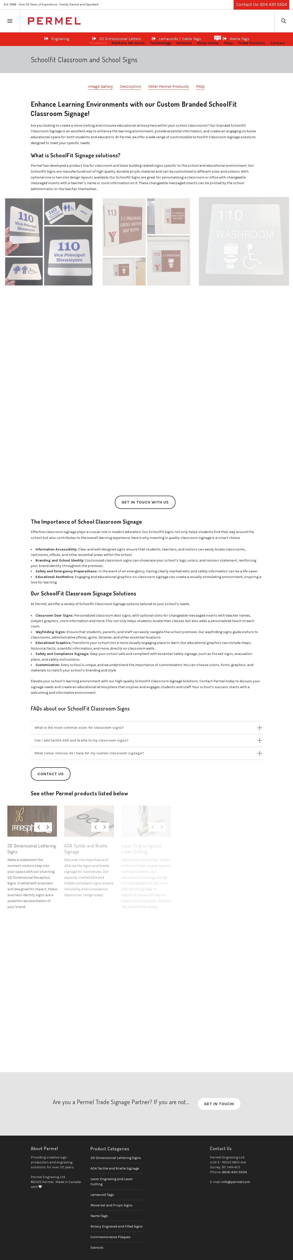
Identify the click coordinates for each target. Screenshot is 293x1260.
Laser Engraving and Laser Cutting (111, 1181)
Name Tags (99, 1216)
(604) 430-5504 (234, 1172)
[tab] (146, 728)
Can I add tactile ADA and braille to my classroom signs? (81, 740)
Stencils (96, 1247)
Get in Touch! (219, 1103)
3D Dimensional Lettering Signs (115, 1158)
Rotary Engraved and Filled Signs (116, 1226)
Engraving (56, 38)
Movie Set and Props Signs (111, 1205)
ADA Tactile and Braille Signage (114, 1168)
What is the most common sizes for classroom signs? (79, 728)
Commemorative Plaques (110, 1237)
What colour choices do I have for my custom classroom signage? (89, 753)
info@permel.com (236, 1182)
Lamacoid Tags (102, 1195)
